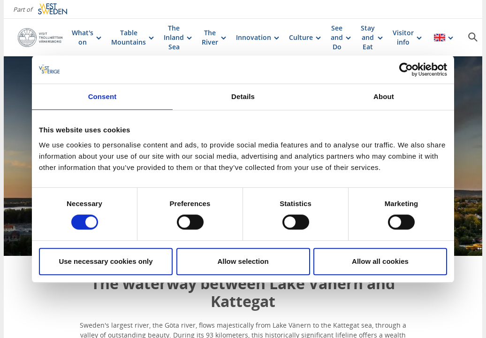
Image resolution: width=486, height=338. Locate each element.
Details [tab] (243, 96)
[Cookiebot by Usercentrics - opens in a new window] (406, 69)
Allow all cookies (380, 261)
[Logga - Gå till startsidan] (40, 37)
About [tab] (383, 96)
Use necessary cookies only (105, 261)
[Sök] (472, 37)
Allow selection (242, 261)
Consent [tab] (102, 96)
